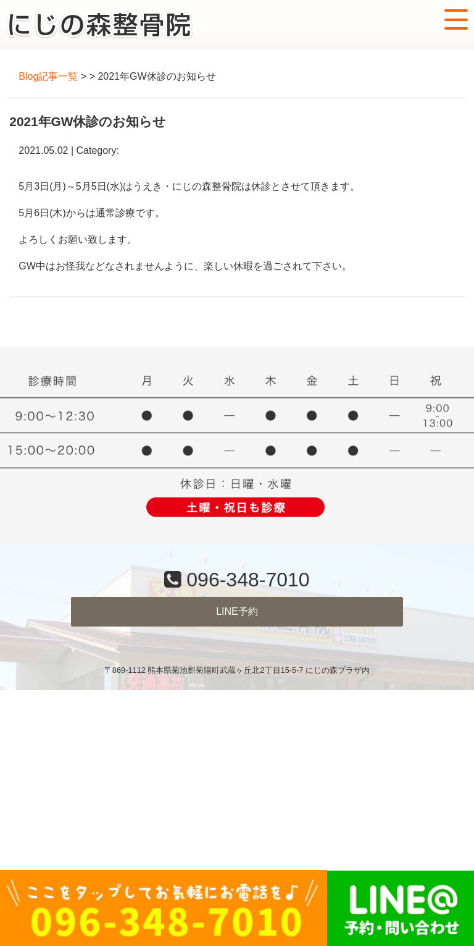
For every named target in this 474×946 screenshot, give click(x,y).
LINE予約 (237, 611)
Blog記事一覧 (48, 76)
